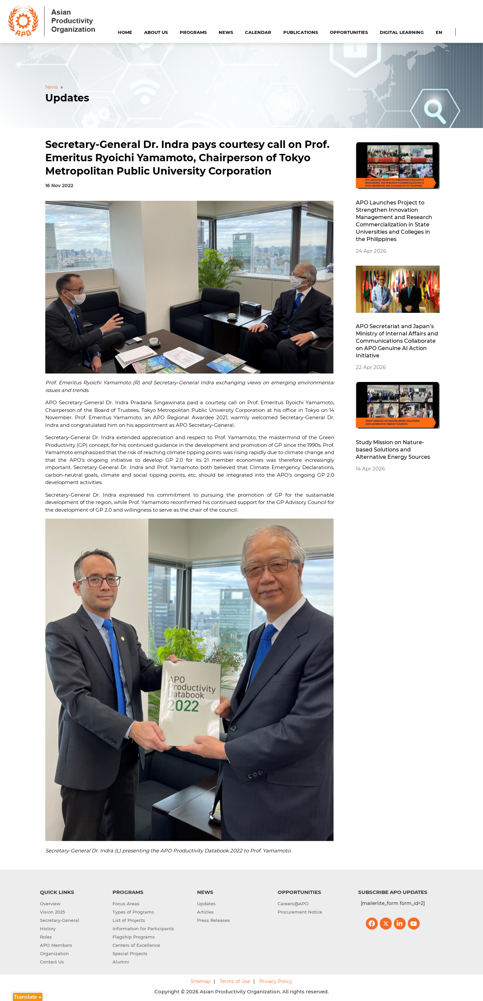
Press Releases (213, 920)
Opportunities (349, 32)
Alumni (121, 961)
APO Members (56, 945)
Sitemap (200, 981)
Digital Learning (402, 32)
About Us (156, 32)
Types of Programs (133, 912)
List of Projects (129, 920)
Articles (205, 912)
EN (439, 32)
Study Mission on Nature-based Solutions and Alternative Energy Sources (393, 449)
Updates (206, 903)
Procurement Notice (300, 912)
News (226, 32)
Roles (46, 936)
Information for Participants (143, 928)
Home (125, 32)
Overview (50, 903)
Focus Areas (126, 903)
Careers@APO (293, 903)
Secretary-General (59, 920)
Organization (54, 953)
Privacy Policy (275, 981)
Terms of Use (235, 981)
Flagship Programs (134, 936)
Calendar (258, 32)
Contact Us (52, 961)
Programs (193, 32)
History (48, 928)
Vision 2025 (52, 912)
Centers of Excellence (136, 945)
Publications (300, 32)
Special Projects (130, 953)
